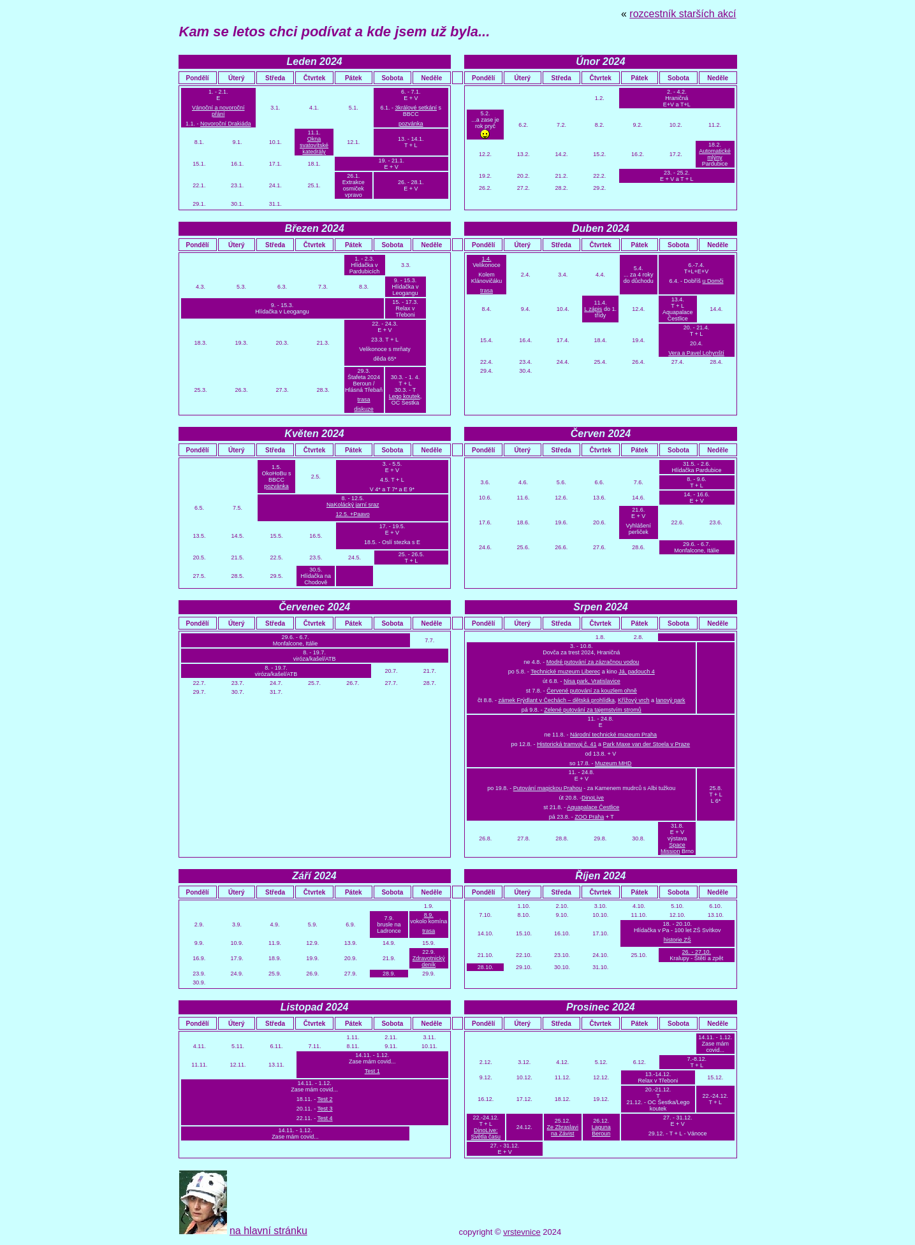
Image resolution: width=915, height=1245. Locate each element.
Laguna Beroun (601, 1130)
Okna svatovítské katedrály (314, 145)
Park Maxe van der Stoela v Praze (647, 744)
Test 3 (325, 1108)
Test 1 (372, 1071)
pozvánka (411, 123)
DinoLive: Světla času (486, 1133)
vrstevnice (522, 1232)
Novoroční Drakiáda (225, 123)
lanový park (670, 700)
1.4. (487, 258)
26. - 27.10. (697, 952)
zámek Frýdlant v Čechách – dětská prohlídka (556, 700)
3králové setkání (416, 107)
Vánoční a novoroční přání (218, 110)
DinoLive (593, 798)
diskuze (364, 409)
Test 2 (325, 1099)
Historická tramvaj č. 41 (567, 744)
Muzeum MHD (613, 763)
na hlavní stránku (268, 1230)
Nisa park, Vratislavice (592, 681)
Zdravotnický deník (429, 961)
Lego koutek (404, 396)
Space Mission (673, 848)
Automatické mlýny (715, 154)
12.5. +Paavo (352, 514)
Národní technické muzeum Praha (613, 734)
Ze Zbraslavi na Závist (563, 1130)
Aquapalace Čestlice (593, 807)
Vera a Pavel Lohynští (696, 353)
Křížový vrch (634, 700)
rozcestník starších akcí (682, 13)
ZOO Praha (589, 817)
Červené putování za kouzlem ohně (591, 690)
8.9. (429, 915)
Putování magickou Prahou (547, 788)
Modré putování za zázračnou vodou (593, 662)
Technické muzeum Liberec (565, 671)
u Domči (713, 281)
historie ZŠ (677, 940)
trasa (363, 399)
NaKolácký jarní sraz (352, 504)
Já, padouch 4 (637, 671)
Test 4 (325, 1118)
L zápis (593, 309)
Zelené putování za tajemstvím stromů (592, 710)
